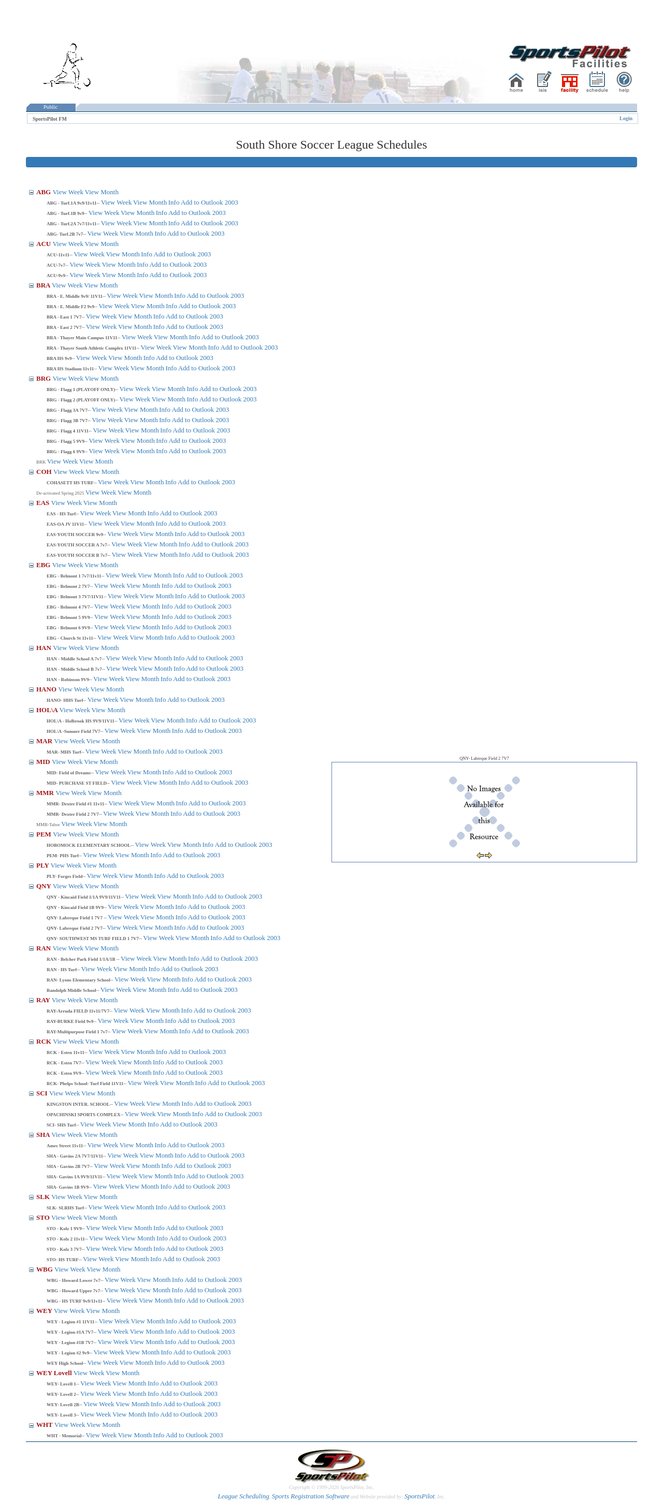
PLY (43, 865)
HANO (47, 689)
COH (44, 471)
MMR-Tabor (48, 824)
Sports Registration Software (311, 1496)
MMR (45, 793)
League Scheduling (243, 1496)
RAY (44, 1000)
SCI (42, 1093)
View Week (67, 192)
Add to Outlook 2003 (209, 202)
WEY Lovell (55, 1373)
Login (625, 118)
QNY (44, 886)
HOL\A (47, 710)
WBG (45, 1269)
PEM (44, 834)
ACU (44, 244)
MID (44, 762)
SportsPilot (420, 1496)
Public (51, 107)
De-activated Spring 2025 (60, 493)
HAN (44, 648)
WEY (45, 1311)
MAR (45, 741)
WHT (45, 1424)
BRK (41, 462)
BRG (44, 378)
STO (43, 1217)
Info (174, 202)
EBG (44, 565)
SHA (43, 1134)
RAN (44, 948)
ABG (44, 192)
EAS (43, 503)
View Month (102, 192)
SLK (43, 1197)
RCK (44, 1041)
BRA (44, 285)
